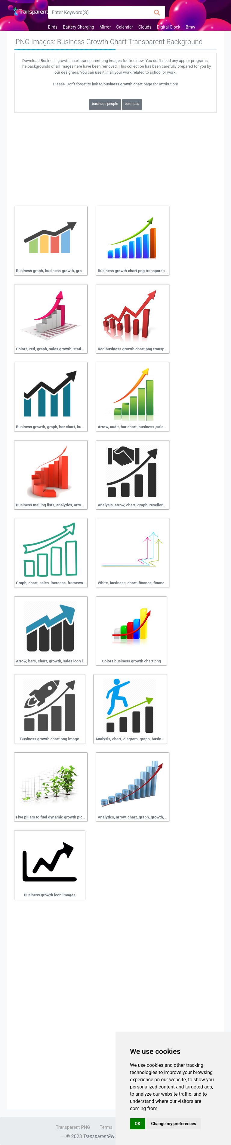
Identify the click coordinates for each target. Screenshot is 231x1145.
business (132, 104)
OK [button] (137, 1123)
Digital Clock (168, 27)
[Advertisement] (115, 157)
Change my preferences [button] (173, 1123)
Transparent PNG (73, 1127)
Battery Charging (78, 27)
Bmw (190, 27)
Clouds (144, 27)
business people (105, 104)
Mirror (105, 27)
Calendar (124, 27)
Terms (106, 1127)
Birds (52, 27)
